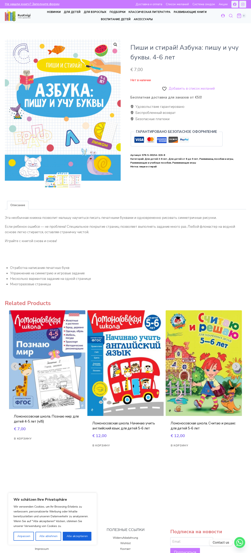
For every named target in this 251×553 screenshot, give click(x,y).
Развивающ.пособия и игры (216, 159)
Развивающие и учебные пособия (150, 162)
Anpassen (23, 536)
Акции (223, 4)
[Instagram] (242, 4)
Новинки (54, 12)
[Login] (223, 16)
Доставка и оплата (149, 4)
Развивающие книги (190, 12)
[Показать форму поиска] (231, 16)
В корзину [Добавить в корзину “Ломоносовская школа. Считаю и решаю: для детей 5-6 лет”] (179, 446)
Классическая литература (149, 12)
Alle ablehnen (48, 536)
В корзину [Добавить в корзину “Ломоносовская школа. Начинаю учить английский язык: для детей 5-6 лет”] (101, 446)
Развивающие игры (184, 162)
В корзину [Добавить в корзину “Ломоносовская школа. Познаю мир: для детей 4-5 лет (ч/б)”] (22, 439)
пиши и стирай (148, 166)
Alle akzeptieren (77, 536)
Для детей (72, 12)
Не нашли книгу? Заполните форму (32, 4)
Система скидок (203, 4)
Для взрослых (95, 12)
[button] (115, 44)
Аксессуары (143, 19)
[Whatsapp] (239, 542)
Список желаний (177, 4)
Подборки (118, 12)
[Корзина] (241, 15)
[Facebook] (234, 4)
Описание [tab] (17, 205)
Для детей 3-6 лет (156, 159)
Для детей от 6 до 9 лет (183, 159)
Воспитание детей (116, 19)
